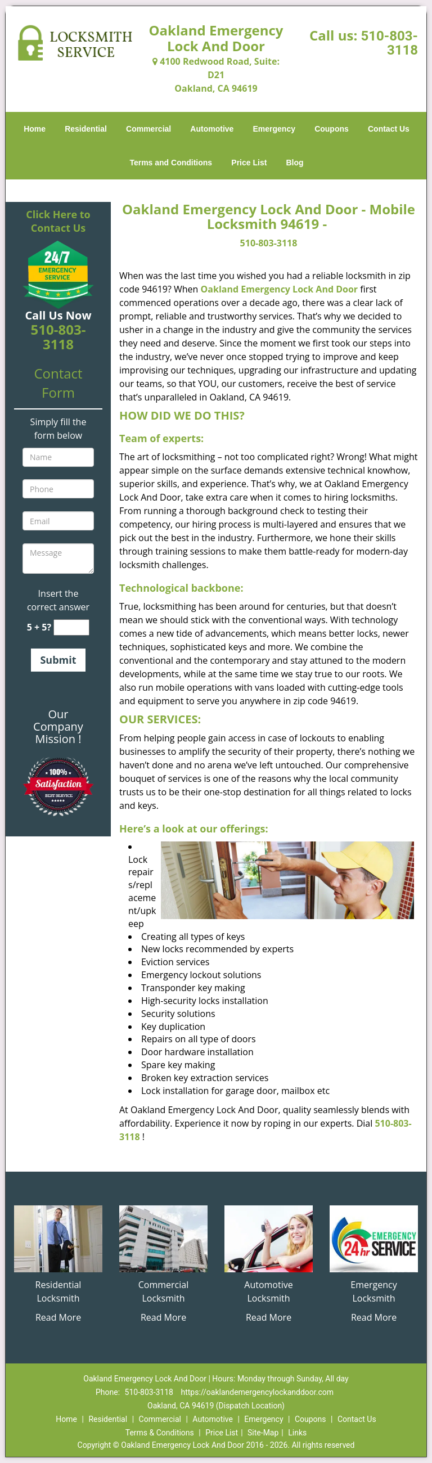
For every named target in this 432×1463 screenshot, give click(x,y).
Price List (249, 162)
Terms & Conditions (159, 1432)
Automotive (211, 128)
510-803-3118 (389, 43)
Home (35, 128)
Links (297, 1432)
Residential (86, 128)
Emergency (274, 128)
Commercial (148, 128)
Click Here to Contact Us (58, 221)
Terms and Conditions (170, 162)
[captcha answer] (71, 627)
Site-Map (263, 1432)
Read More (58, 1317)
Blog (294, 162)
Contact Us (389, 128)
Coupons (331, 128)
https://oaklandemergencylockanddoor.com (257, 1392)
